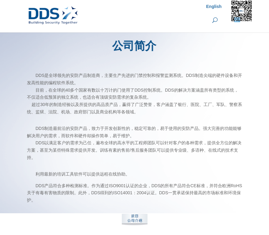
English (214, 6)
